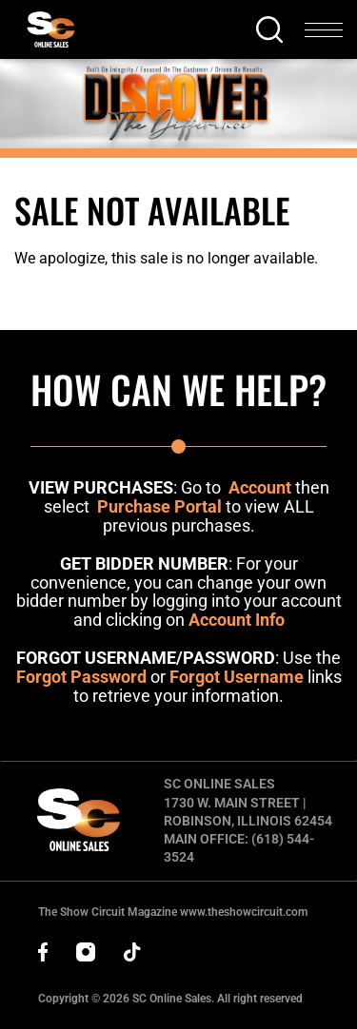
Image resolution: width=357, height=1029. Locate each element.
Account (259, 487)
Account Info (236, 620)
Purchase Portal (159, 506)
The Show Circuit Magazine (172, 912)
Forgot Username (236, 677)
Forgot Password (81, 677)
